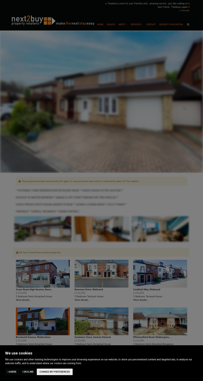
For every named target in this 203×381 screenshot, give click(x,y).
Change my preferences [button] (54, 372)
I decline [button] (28, 372)
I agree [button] (12, 372)
